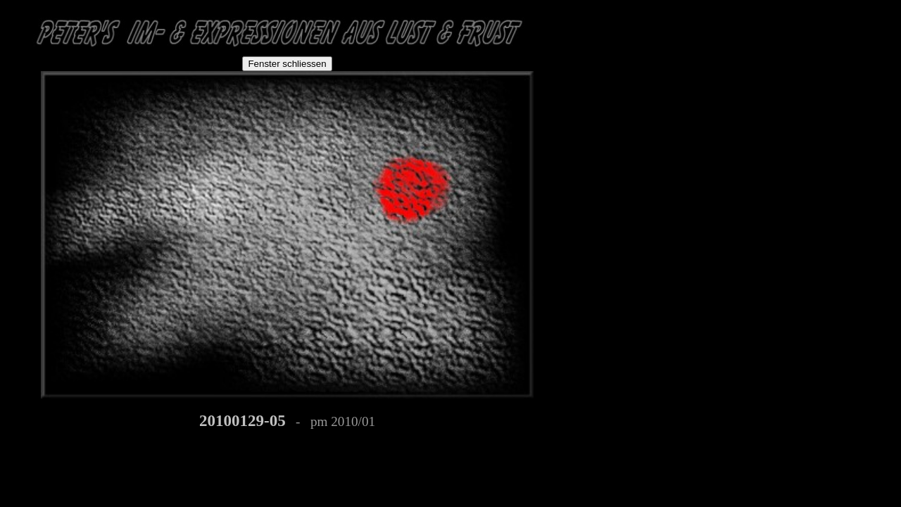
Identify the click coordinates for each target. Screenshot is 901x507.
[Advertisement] (635, 92)
